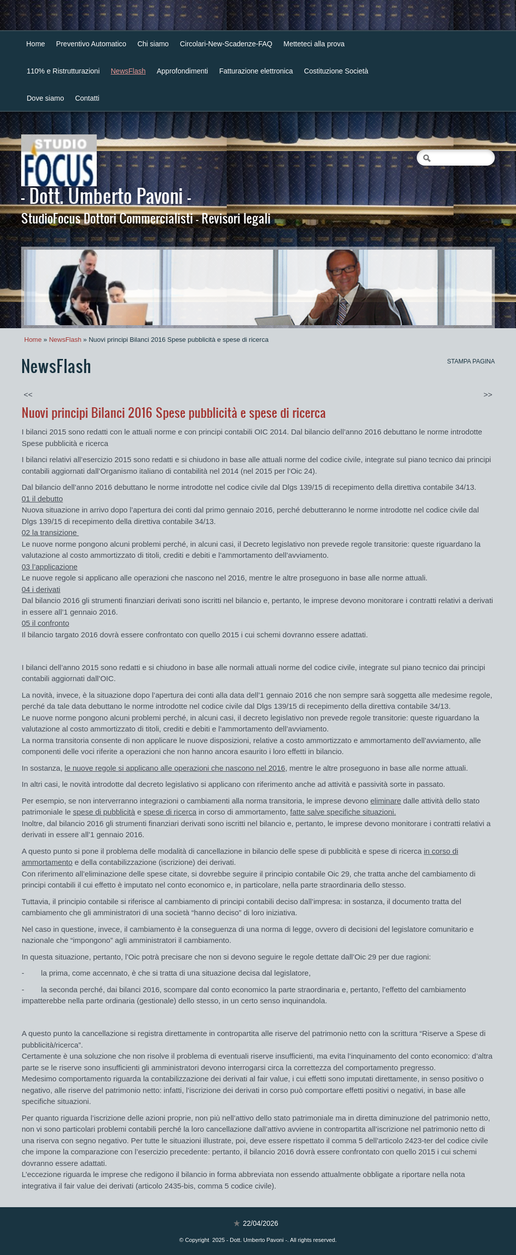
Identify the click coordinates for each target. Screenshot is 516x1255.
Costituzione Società (336, 71)
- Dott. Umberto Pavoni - (106, 195)
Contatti (87, 98)
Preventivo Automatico (91, 44)
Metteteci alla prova (314, 44)
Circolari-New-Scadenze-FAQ (226, 44)
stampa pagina (471, 361)
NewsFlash (128, 71)
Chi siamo (153, 44)
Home (35, 44)
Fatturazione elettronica (256, 71)
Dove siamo (45, 98)
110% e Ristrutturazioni (63, 71)
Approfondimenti (182, 71)
